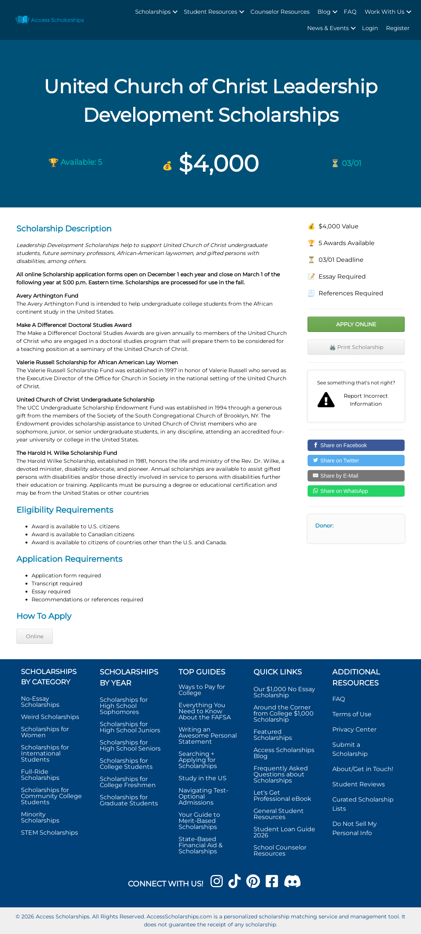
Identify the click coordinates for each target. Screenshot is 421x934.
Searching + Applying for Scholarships (198, 760)
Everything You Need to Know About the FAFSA (205, 711)
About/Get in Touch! (362, 769)
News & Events (328, 28)
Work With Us (384, 11)
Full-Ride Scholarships (40, 774)
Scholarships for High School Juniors (130, 727)
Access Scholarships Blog (284, 753)
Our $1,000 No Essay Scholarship (284, 692)
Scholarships (153, 11)
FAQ (350, 11)
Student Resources (210, 11)
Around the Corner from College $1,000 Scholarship (284, 713)
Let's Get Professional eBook (282, 795)
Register (398, 28)
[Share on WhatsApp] (356, 491)
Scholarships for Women (45, 732)
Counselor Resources (279, 11)
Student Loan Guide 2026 (284, 832)
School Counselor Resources (280, 850)
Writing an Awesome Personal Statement (208, 735)
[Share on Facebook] (356, 445)
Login (370, 28)
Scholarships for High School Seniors (130, 745)
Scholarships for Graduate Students (129, 800)
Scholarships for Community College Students (51, 796)
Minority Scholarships (40, 817)
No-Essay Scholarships (40, 701)
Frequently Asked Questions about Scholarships (281, 774)
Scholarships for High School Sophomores (124, 706)
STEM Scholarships (49, 832)
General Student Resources (279, 814)
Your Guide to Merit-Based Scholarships (199, 820)
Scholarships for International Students (45, 753)
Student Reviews (358, 784)
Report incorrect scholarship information (356, 396)
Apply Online (356, 324)
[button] (175, 12)
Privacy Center (354, 729)
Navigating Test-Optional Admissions (203, 796)
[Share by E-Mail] (356, 475)
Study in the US (202, 778)
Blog (323, 11)
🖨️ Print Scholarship (356, 347)
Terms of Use (352, 714)
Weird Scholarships (50, 716)
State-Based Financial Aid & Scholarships (201, 845)
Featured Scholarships (273, 734)
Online (34, 636)
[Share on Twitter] (356, 460)
